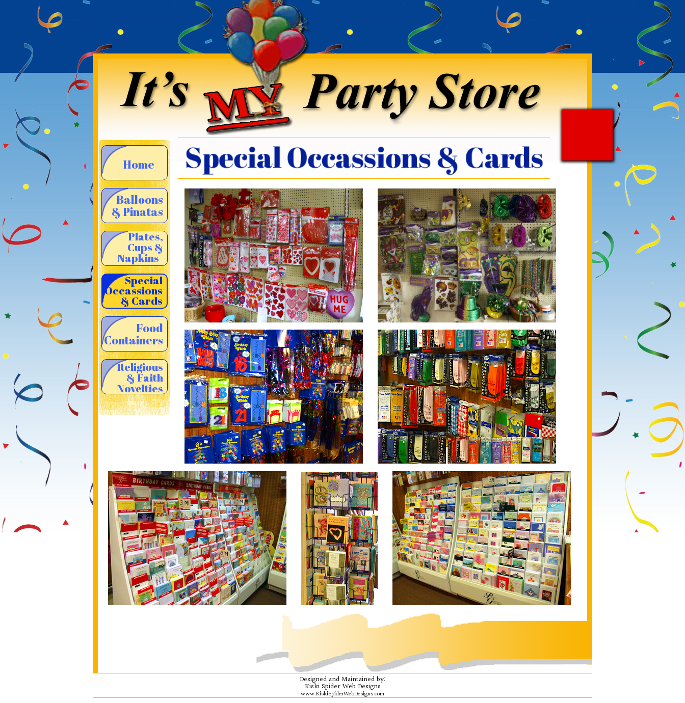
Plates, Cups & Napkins (140, 248)
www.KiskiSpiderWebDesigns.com (342, 694)
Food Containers (133, 333)
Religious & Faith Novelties (140, 377)
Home (138, 164)
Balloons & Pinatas (137, 205)
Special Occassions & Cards (133, 291)
